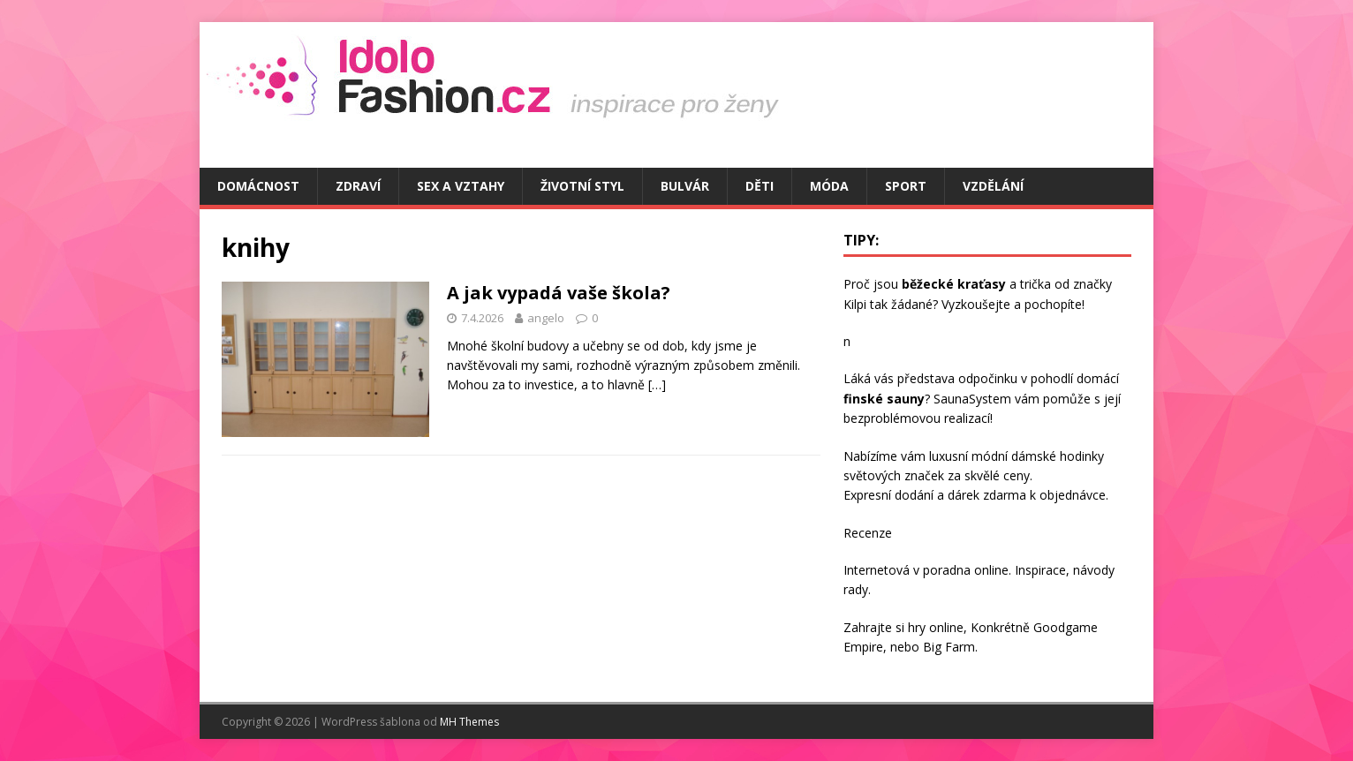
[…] (657, 384)
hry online (936, 627)
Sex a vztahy (460, 185)
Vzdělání (993, 185)
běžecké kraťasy (954, 283)
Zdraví (358, 185)
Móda (829, 185)
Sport (905, 185)
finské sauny (884, 398)
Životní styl (582, 185)
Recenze (867, 532)
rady (855, 589)
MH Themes (469, 721)
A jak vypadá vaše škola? (558, 293)
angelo (545, 318)
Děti (759, 185)
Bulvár (685, 185)
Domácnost (258, 185)
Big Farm (949, 646)
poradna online (966, 569)
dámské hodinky (1057, 456)
